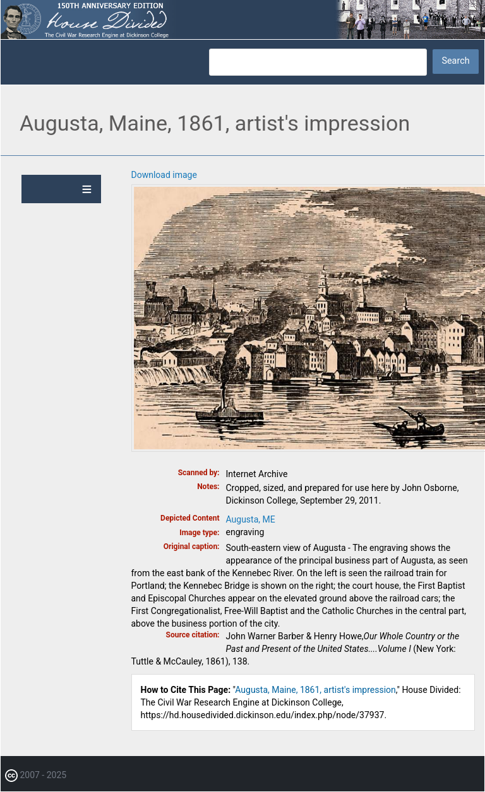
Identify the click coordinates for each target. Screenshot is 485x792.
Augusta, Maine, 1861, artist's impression (315, 690)
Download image (164, 175)
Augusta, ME (250, 519)
